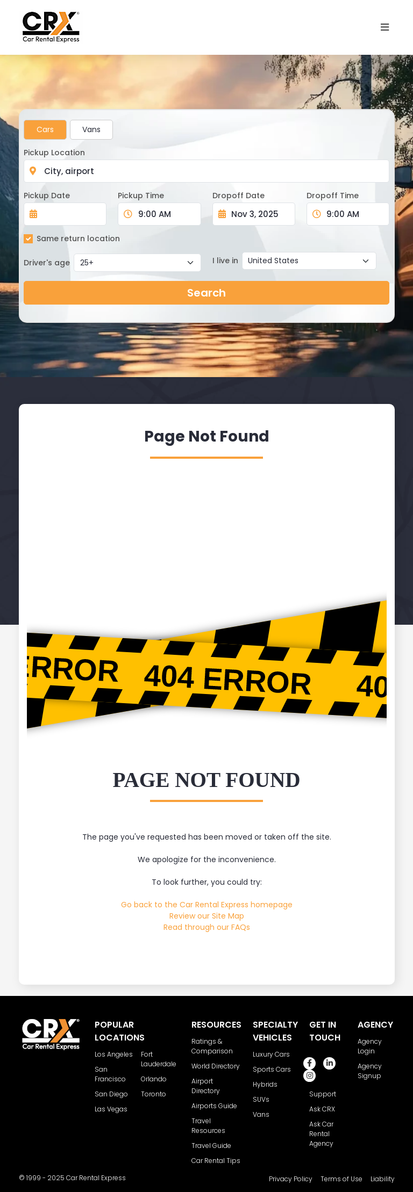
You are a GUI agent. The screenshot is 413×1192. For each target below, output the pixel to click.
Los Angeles (114, 1054)
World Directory (215, 1066)
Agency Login (370, 1046)
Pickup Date (47, 195)
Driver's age (47, 262)
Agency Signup (370, 1070)
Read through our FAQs (206, 927)
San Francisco (110, 1074)
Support (322, 1094)
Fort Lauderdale (158, 1059)
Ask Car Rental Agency (321, 1133)
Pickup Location (54, 152)
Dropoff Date (238, 195)
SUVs (261, 1099)
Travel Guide (211, 1145)
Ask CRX (322, 1109)
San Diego (111, 1094)
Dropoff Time (333, 195)
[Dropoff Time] (354, 214)
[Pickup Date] (71, 214)
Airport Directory (205, 1086)
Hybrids (265, 1084)
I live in (225, 260)
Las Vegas (111, 1109)
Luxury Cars (271, 1054)
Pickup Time (141, 195)
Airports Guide (214, 1105)
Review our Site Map (206, 916)
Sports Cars (272, 1069)
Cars (45, 129)
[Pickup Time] (165, 214)
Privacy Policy (290, 1178)
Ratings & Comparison (212, 1046)
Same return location (78, 238)
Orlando (154, 1078)
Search (206, 292)
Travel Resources (208, 1125)
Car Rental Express (96, 1177)
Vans (91, 129)
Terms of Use (341, 1178)
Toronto (153, 1094)
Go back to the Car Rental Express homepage (207, 904)
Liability (383, 1178)
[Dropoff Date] (260, 214)
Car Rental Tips (215, 1160)
